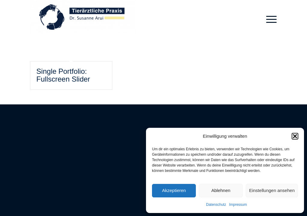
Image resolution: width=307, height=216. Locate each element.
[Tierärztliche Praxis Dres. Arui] (82, 19)
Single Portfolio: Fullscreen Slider (63, 75)
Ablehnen (220, 190)
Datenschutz (216, 204)
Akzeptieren (174, 190)
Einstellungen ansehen (272, 190)
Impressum (238, 204)
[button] (295, 136)
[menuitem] (269, 19)
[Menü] (269, 19)
